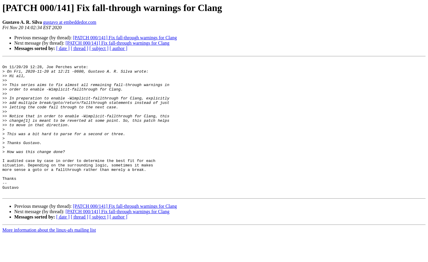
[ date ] (63, 48)
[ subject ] (98, 48)
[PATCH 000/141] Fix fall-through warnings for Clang (125, 37)
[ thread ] (79, 48)
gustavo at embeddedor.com (69, 22)
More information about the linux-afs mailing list (49, 256)
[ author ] (119, 48)
